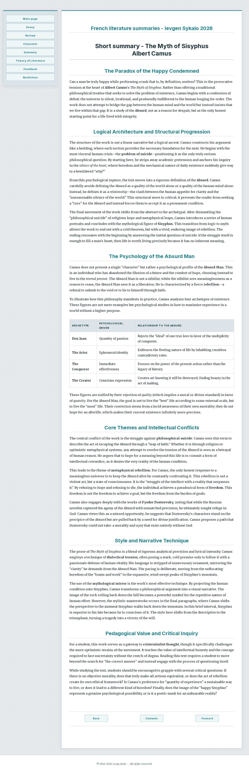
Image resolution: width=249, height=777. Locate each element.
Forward (207, 718)
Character (30, 43)
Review (30, 35)
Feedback (30, 69)
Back (96, 718)
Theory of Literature (30, 60)
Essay (30, 27)
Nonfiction (30, 77)
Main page (30, 18)
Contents (152, 718)
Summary (30, 52)
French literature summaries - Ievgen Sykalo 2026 (152, 28)
